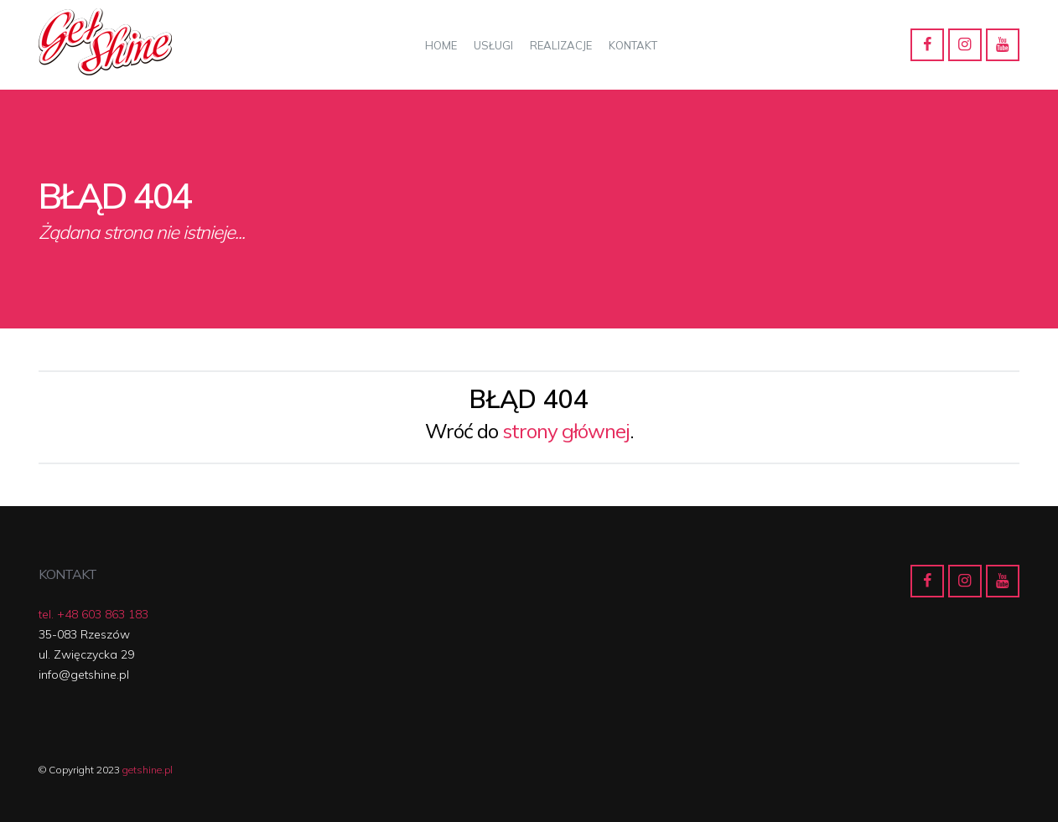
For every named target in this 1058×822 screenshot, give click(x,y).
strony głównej (566, 430)
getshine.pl (147, 769)
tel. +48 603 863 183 (93, 614)
